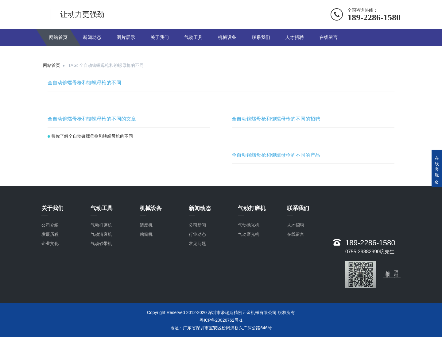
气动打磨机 (101, 226)
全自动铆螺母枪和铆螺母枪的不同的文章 (92, 118)
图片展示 (126, 37)
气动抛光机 (248, 226)
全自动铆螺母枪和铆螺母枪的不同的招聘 (276, 118)
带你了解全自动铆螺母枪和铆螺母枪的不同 (92, 136)
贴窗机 (146, 235)
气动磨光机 (248, 235)
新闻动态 (92, 37)
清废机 (146, 226)
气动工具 (193, 37)
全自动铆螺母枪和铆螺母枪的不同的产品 (276, 155)
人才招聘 (294, 37)
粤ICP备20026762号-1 (221, 320)
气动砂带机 (101, 244)
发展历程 (50, 235)
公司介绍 (50, 226)
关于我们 (159, 37)
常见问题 (197, 244)
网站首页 (58, 37)
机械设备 (227, 37)
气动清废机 (101, 235)
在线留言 (328, 37)
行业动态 (197, 235)
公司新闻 (197, 226)
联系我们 (261, 37)
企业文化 (50, 244)
